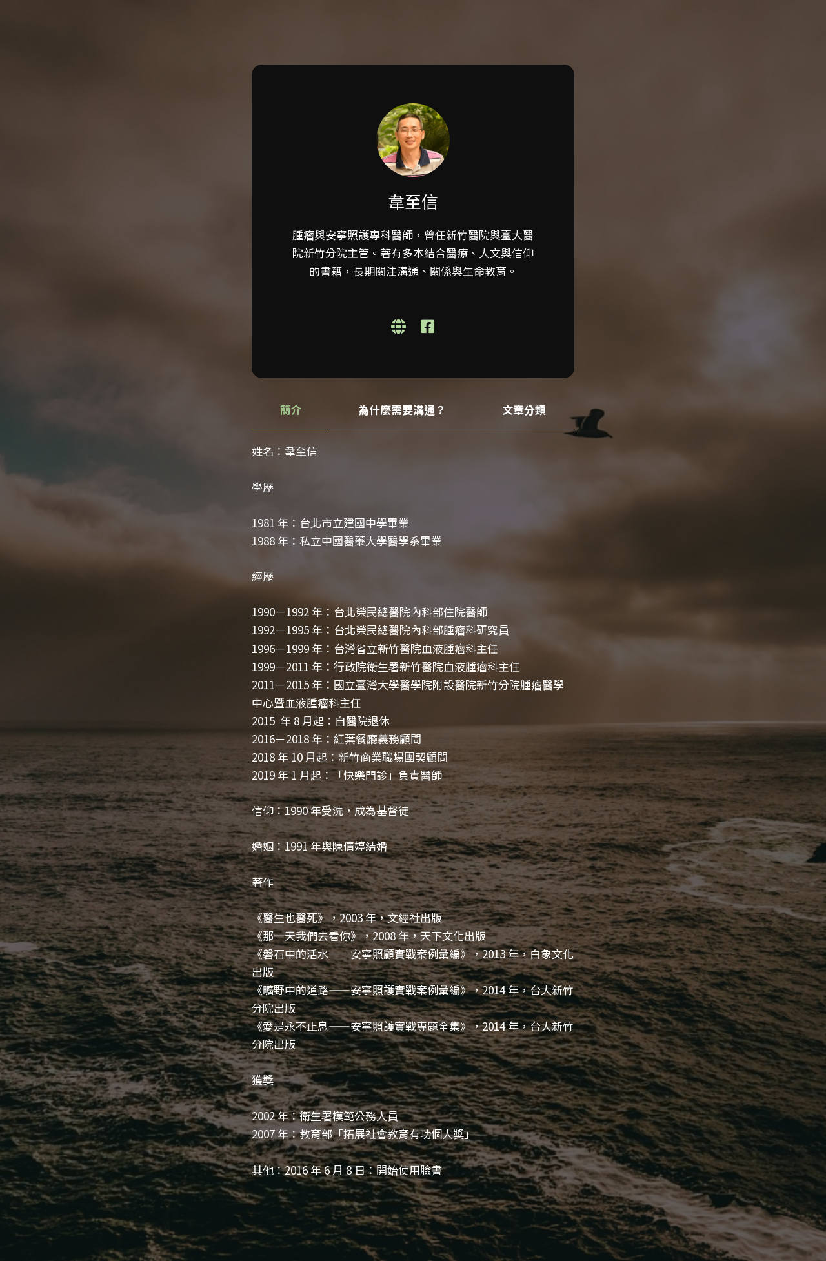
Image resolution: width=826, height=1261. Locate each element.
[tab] (291, 410)
